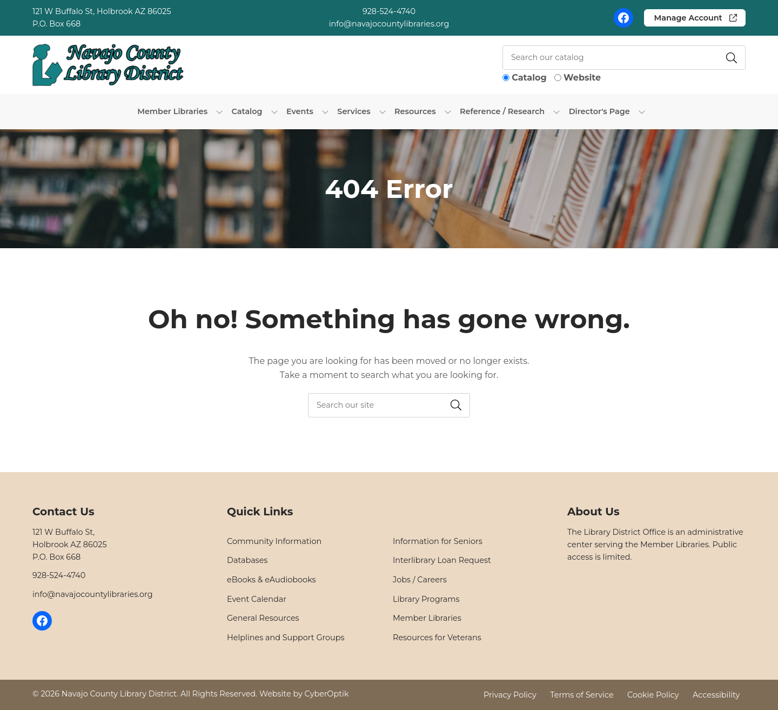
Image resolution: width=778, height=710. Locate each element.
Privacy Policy (510, 694)
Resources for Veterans (437, 637)
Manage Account (688, 18)
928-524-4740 (389, 11)
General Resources (263, 618)
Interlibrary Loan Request (442, 560)
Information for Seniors (437, 541)
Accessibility (716, 694)
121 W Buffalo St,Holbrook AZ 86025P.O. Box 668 (69, 544)
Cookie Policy (653, 694)
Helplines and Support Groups (286, 637)
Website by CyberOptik (304, 694)
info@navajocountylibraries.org (389, 24)
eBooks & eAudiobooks (271, 580)
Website (582, 77)
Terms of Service (581, 694)
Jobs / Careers (420, 580)
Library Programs (426, 599)
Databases (247, 560)
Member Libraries (427, 618)
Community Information (274, 541)
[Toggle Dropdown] (219, 111)
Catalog (529, 77)
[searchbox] (389, 405)
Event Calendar (256, 599)
